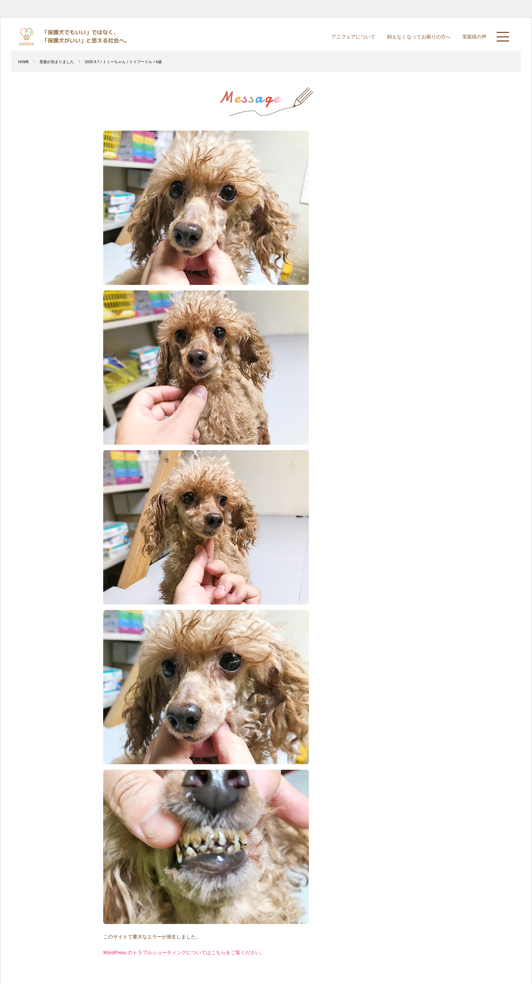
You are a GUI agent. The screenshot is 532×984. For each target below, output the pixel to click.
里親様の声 (474, 37)
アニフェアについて (353, 37)
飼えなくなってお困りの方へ (418, 37)
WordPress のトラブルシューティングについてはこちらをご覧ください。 (184, 953)
